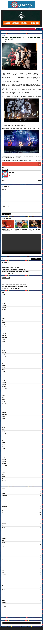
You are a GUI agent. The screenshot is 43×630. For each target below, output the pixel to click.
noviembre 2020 (4, 435)
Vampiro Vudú (4, 606)
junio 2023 (3, 369)
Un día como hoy (4, 602)
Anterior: (12, 181)
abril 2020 (3, 450)
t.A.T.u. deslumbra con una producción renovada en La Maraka (10, 267)
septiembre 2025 (4, 311)
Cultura (3, 521)
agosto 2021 (3, 416)
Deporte (3, 525)
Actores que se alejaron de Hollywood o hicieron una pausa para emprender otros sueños (15, 269)
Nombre (3, 202)
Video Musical (4, 608)
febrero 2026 (4, 301)
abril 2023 (3, 373)
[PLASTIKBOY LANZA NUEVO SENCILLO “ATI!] (21, 224)
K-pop (2, 559)
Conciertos (3, 514)
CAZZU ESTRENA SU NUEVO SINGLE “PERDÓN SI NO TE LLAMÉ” (7, 230)
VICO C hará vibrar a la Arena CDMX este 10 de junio (34, 230)
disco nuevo (3, 529)
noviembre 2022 (4, 384)
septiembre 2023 (4, 363)
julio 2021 (3, 418)
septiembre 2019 (4, 465)
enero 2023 (3, 380)
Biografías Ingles (4, 506)
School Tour (3, 589)
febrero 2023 (4, 378)
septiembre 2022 (4, 388)
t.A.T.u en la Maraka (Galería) (6, 265)
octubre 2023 (4, 361)
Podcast (3, 572)
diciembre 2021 (4, 408)
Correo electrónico (5, 206)
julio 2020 (3, 444)
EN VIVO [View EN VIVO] (38, 29)
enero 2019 (3, 482)
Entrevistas (3, 536)
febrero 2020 (4, 455)
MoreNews (27, 628)
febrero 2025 (4, 326)
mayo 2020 (3, 448)
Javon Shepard (4, 282)
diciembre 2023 (4, 356)
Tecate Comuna (4, 596)
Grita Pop (3, 35)
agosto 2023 (3, 365)
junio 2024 (3, 343)
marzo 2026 (3, 299)
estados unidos (4, 538)
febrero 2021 (4, 429)
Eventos (3, 540)
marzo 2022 (3, 401)
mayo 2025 (3, 320)
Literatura (3, 563)
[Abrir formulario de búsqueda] (35, 28)
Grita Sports (3, 551)
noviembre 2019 (4, 461)
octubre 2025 (4, 309)
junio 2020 (3, 446)
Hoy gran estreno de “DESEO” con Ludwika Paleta (9, 273)
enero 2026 (3, 303)
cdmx (2, 510)
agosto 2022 (3, 390)
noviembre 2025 (4, 307)
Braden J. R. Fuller (4, 286)
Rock (2, 585)
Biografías (3, 501)
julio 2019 (3, 470)
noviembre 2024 (4, 333)
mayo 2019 (3, 474)
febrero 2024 (4, 352)
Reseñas (3, 583)
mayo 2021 (3, 423)
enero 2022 (3, 405)
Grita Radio (4, 41)
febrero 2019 (4, 480)
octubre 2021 (4, 412)
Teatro (3, 593)
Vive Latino (3, 613)
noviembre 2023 (4, 358)
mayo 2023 (3, 371)
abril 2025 (3, 322)
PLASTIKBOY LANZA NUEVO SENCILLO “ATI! (21, 230)
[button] (2, 29)
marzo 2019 (3, 478)
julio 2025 (3, 316)
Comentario (4, 189)
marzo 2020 (3, 452)
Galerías (3, 546)
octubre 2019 (4, 463)
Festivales (3, 542)
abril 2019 (3, 476)
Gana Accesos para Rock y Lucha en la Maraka (13, 288)
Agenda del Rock (32, 227)
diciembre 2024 (4, 331)
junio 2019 (3, 472)
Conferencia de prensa (5, 516)
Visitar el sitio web (13, 175)
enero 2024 (3, 354)
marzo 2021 (3, 427)
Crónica (3, 519)
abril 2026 (3, 296)
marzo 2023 (3, 375)
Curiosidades (4, 523)
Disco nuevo (3, 527)
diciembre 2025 (4, 305)
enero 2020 (3, 457)
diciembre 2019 (4, 459)
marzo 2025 (3, 324)
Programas (3, 576)
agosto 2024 (3, 339)
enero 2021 (3, 431)
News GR (3, 570)
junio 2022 (3, 395)
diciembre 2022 (4, 382)
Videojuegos (3, 610)
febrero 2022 (4, 403)
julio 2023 (3, 367)
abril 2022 (3, 399)
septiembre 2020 (4, 440)
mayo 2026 (3, 294)
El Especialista (4, 534)
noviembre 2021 (4, 410)
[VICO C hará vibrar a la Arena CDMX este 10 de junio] (35, 224)
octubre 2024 (4, 335)
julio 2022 (3, 393)
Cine (2, 512)
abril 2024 (3, 348)
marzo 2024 (3, 350)
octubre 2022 (4, 386)
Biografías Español (4, 504)
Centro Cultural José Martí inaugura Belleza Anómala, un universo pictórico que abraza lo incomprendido (23, 279)
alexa (2, 497)
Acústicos (3, 493)
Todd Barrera (3, 284)
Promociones (4, 578)
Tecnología (3, 600)
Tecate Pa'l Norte (4, 598)
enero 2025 (3, 328)
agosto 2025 (3, 313)
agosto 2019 (3, 467)
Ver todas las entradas (24, 175)
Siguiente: (31, 181)
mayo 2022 (3, 397)
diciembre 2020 (4, 433)
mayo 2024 (3, 346)
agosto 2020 (3, 442)
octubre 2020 (4, 438)
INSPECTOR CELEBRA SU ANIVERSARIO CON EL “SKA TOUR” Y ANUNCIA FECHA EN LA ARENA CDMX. (16, 271)
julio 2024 (3, 341)
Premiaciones (4, 574)
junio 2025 (3, 318)
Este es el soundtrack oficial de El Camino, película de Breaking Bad (16, 282)
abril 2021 (3, 425)
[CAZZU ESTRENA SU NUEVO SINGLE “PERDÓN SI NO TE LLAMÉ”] (8, 224)
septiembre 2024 (4, 337)
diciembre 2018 (4, 485)
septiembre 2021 (4, 414)
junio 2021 (3, 420)
